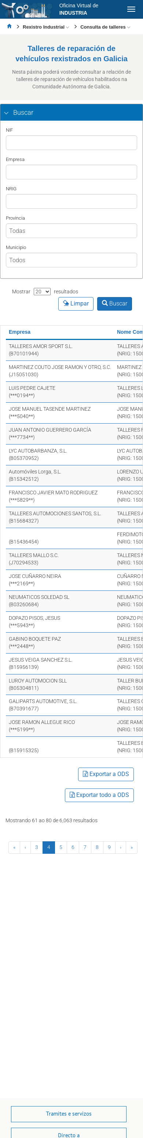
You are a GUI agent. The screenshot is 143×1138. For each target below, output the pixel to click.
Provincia (15, 218)
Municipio (16, 247)
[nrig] (71, 201)
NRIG (11, 188)
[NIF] (71, 142)
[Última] (132, 847)
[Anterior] (25, 847)
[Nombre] (71, 172)
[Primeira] (14, 847)
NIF (9, 130)
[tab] (71, 112)
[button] (71, 112)
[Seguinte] (120, 847)
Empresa (15, 159)
